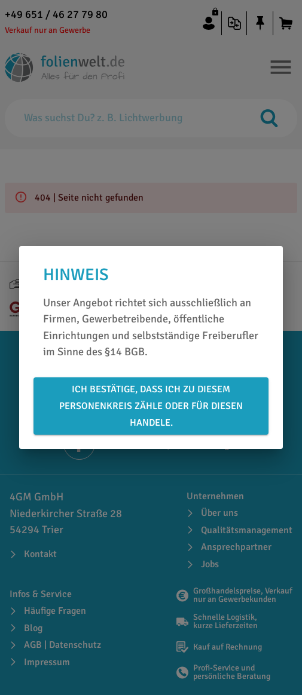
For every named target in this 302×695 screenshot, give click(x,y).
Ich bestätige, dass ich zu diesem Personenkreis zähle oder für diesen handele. (151, 406)
